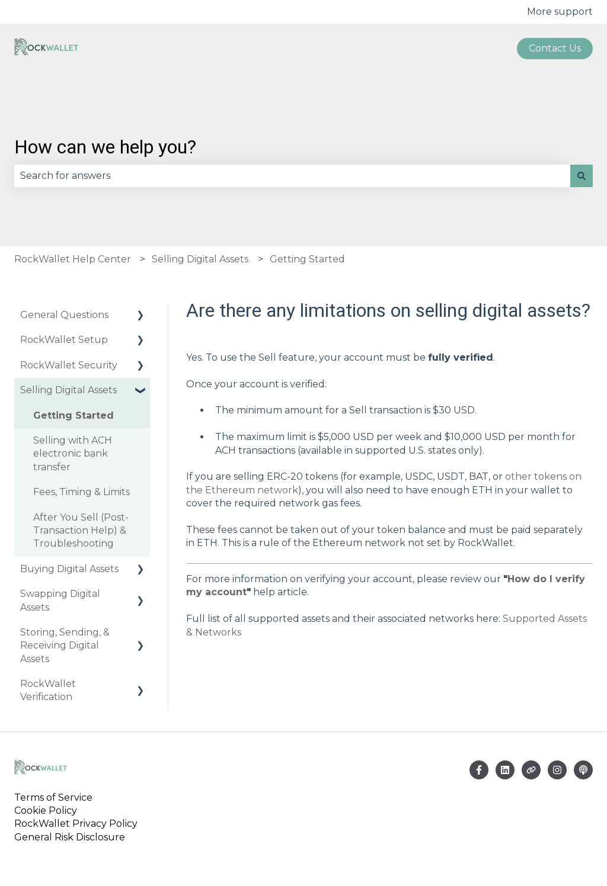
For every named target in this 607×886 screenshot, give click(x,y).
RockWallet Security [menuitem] (68, 365)
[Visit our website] (531, 769)
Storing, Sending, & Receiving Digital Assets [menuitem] (65, 645)
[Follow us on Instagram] (557, 769)
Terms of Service (55, 797)
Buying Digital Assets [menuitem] (69, 568)
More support (560, 11)
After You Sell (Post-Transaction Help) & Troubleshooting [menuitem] (81, 531)
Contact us (555, 48)
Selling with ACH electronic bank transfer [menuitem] (72, 454)
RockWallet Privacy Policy (76, 823)
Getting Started (307, 259)
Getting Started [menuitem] (73, 415)
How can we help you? (105, 147)
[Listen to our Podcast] (583, 769)
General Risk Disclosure (69, 837)
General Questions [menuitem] (64, 314)
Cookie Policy (45, 810)
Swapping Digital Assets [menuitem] (60, 600)
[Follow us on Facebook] (478, 769)
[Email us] (505, 769)
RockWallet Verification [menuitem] (48, 690)
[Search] (581, 176)
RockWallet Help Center (72, 259)
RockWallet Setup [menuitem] (64, 339)
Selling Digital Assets (200, 259)
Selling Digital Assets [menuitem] (68, 390)
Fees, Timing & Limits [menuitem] (81, 491)
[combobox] (292, 176)
